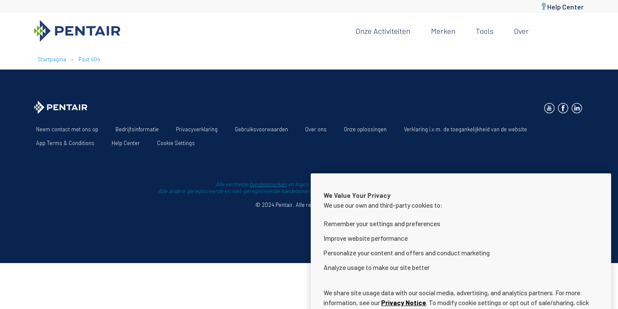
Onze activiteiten (383, 31)
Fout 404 (89, 59)
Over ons (316, 129)
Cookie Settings (176, 142)
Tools (485, 31)
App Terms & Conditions (65, 142)
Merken (443, 31)
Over (521, 31)
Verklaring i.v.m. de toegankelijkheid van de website (465, 129)
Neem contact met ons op (67, 129)
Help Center (565, 7)
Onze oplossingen (365, 129)
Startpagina (52, 59)
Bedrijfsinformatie (137, 129)
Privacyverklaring (197, 129)
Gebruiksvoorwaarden (261, 129)
